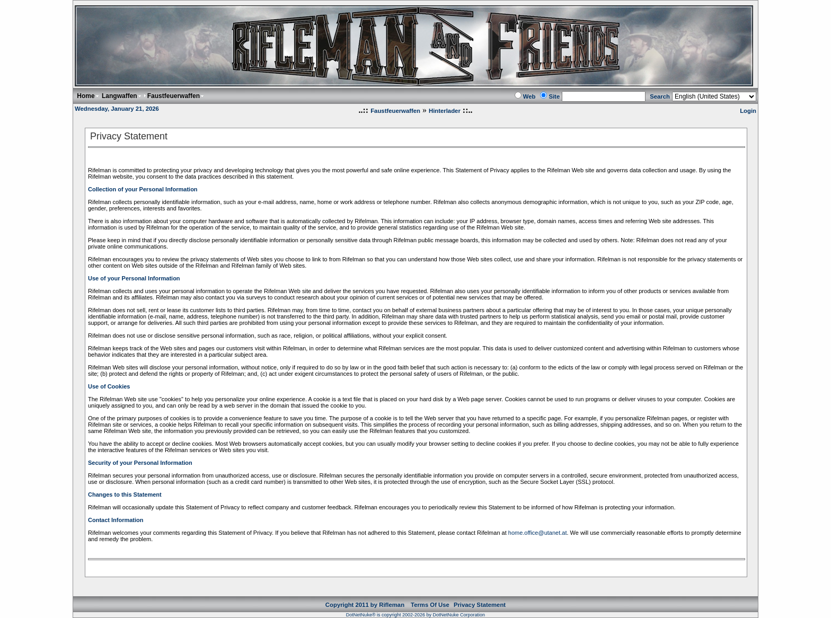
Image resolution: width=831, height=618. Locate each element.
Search (660, 96)
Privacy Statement (480, 605)
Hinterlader (445, 111)
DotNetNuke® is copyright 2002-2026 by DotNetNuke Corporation (415, 614)
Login (748, 111)
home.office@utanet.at (537, 532)
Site (554, 96)
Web (529, 96)
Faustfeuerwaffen (395, 111)
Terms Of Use (430, 605)
